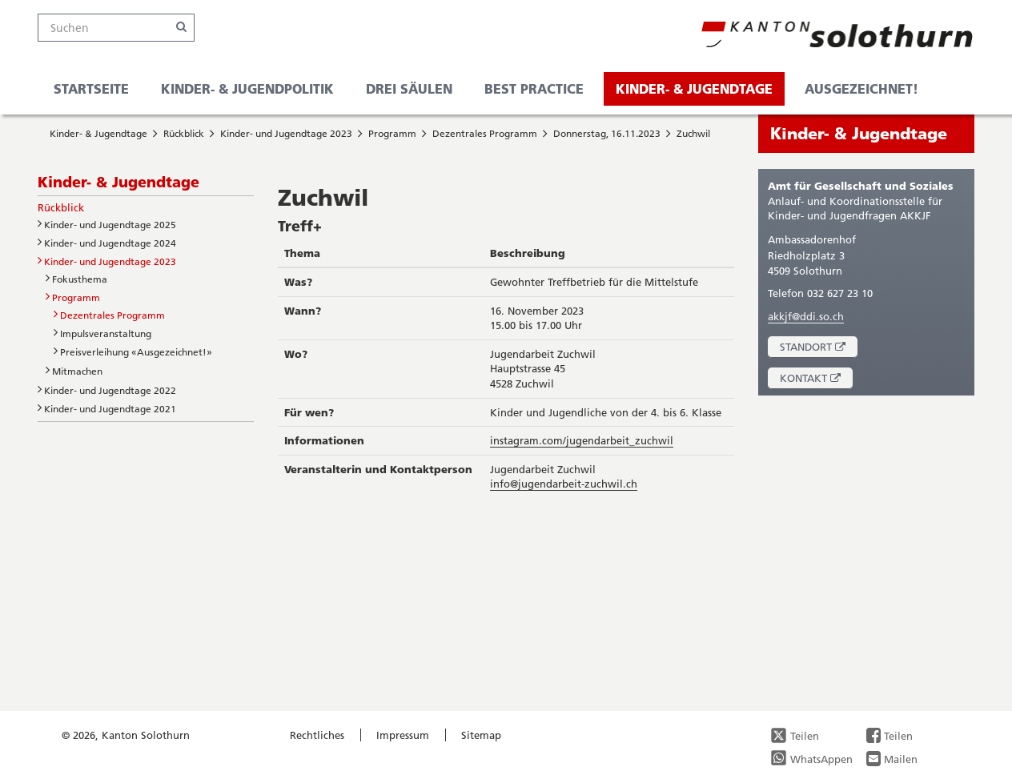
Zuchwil (693, 133)
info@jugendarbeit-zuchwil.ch (563, 483)
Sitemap (481, 735)
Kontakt (816, 380)
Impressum (402, 735)
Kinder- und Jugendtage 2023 (286, 133)
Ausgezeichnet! (861, 88)
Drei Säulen (409, 88)
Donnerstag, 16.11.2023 (607, 133)
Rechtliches (317, 735)
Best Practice (534, 88)
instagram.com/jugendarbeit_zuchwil (581, 440)
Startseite (91, 88)
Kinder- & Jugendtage (694, 88)
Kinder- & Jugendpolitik (247, 88)
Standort (818, 348)
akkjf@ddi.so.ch (806, 316)
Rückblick (183, 133)
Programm (392, 133)
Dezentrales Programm (484, 133)
